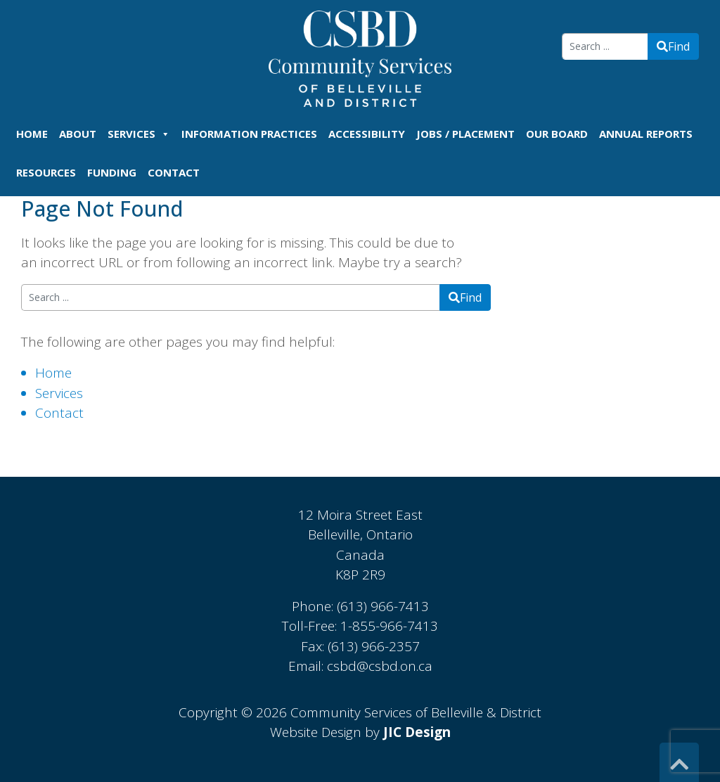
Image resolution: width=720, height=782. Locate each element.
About (77, 134)
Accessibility (366, 134)
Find (673, 46)
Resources (46, 172)
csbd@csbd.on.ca (379, 666)
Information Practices (249, 134)
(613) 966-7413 (383, 606)
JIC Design (417, 732)
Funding (111, 172)
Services (139, 134)
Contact (174, 172)
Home (32, 134)
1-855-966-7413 (389, 626)
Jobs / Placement (465, 134)
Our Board (557, 134)
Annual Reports (646, 134)
